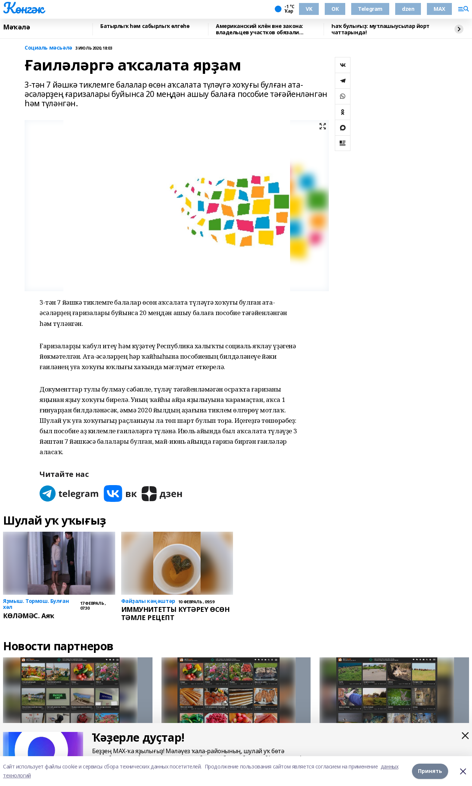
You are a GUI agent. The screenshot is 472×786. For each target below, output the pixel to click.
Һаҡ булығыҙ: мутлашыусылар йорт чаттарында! (380, 29)
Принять (430, 770)
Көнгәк (23, 8)
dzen (408, 8)
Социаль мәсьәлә (48, 48)
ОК (335, 8)
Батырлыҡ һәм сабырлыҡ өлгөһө (144, 26)
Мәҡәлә (16, 27)
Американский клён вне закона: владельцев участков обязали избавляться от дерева (259, 29)
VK (309, 8)
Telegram (370, 8)
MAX (439, 8)
